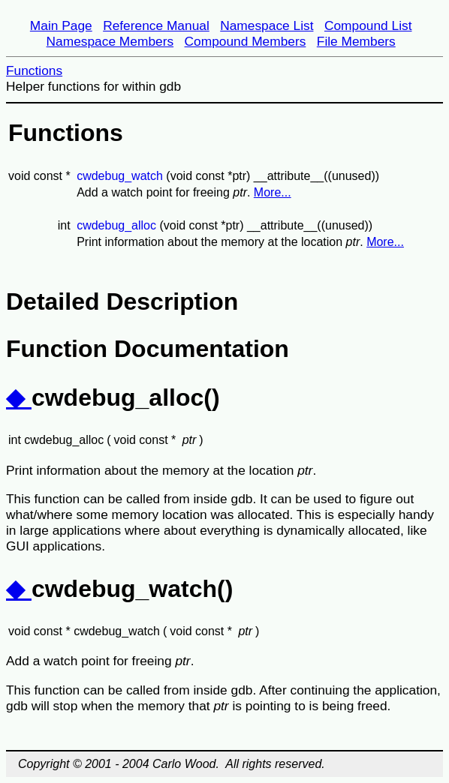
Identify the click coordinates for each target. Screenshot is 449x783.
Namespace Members (110, 41)
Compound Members (245, 41)
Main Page (61, 25)
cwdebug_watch (120, 176)
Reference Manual (156, 25)
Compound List (368, 25)
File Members (356, 41)
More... (272, 192)
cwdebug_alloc (116, 225)
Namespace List (266, 25)
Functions (34, 70)
